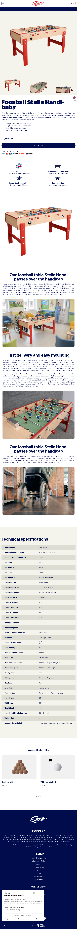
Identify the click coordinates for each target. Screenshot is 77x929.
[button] (3, 3)
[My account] (73, 4)
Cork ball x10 (7, 782)
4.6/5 (33, 925)
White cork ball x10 (48, 782)
